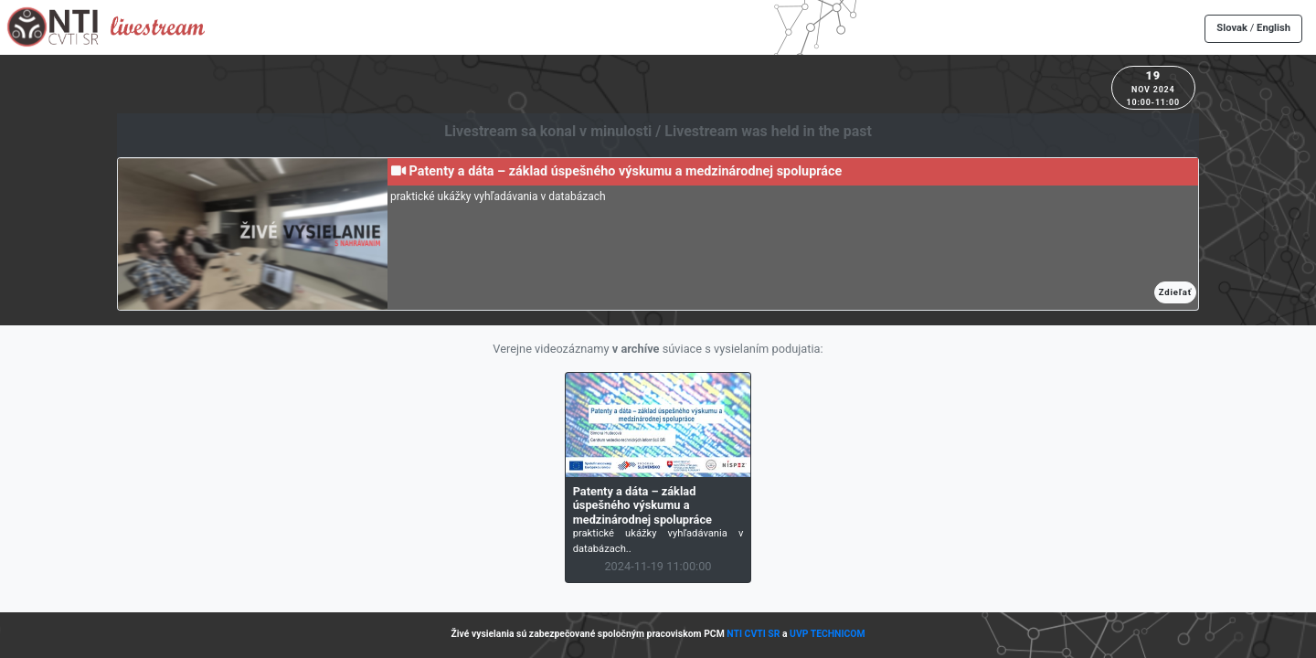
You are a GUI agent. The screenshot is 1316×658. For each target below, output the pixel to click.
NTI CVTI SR (753, 634)
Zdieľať (1175, 292)
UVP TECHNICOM (827, 634)
